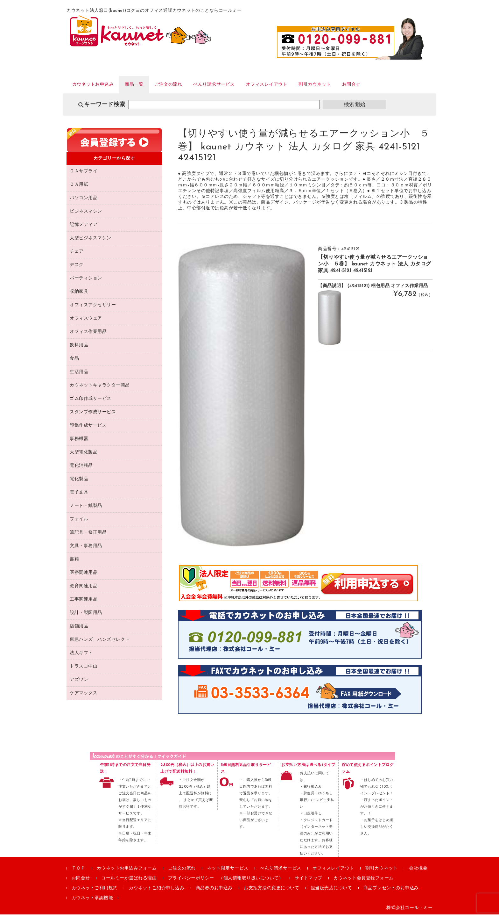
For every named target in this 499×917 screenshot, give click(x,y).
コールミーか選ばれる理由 (129, 880)
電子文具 (79, 494)
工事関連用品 (83, 601)
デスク (77, 267)
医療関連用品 (83, 575)
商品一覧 (145, 85)
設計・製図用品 (86, 615)
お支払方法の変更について (271, 890)
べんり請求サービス (238, 85)
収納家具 (79, 294)
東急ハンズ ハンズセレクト (100, 641)
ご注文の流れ (185, 85)
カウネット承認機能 (92, 900)
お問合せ (398, 85)
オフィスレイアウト (299, 85)
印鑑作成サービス (88, 427)
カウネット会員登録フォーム (364, 880)
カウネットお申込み (97, 85)
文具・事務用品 (86, 548)
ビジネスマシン (86, 213)
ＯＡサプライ (83, 173)
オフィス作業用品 (88, 334)
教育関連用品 (83, 588)
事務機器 (79, 441)
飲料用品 (79, 347)
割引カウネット (356, 85)
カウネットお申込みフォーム (127, 871)
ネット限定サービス (228, 871)
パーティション (86, 280)
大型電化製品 (83, 454)
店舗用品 (79, 628)
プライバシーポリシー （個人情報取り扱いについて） (226, 880)
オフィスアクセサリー (93, 307)
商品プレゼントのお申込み (391, 890)
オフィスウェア (86, 320)
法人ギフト (81, 655)
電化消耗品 (81, 468)
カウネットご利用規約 (95, 890)
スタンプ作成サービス (93, 414)
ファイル (79, 521)
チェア (77, 253)
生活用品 (79, 374)
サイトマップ (308, 880)
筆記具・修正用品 (88, 534)
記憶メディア (83, 227)
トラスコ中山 (83, 668)
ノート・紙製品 (86, 508)
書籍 (74, 561)
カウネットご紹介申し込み (156, 890)
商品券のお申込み (214, 890)
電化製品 (79, 481)
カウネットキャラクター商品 (100, 387)
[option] (241, 397)
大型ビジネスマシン (90, 240)
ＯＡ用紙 (79, 186)
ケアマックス (83, 695)
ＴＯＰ (79, 871)
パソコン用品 (83, 200)
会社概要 (418, 871)
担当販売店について (331, 890)
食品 (74, 360)
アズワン (79, 682)
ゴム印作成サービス (90, 401)
